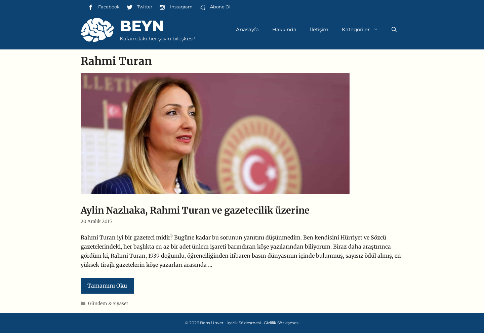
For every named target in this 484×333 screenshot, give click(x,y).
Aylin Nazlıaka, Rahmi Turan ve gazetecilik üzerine (195, 210)
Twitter (139, 7)
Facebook (103, 7)
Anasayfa (247, 29)
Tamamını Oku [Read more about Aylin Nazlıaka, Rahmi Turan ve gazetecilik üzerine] (107, 285)
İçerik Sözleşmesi (244, 322)
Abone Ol (215, 7)
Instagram (175, 7)
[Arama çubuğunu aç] (394, 29)
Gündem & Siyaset (108, 303)
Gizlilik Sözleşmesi (281, 322)
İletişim (319, 29)
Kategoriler (363, 29)
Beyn (142, 25)
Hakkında (284, 29)
